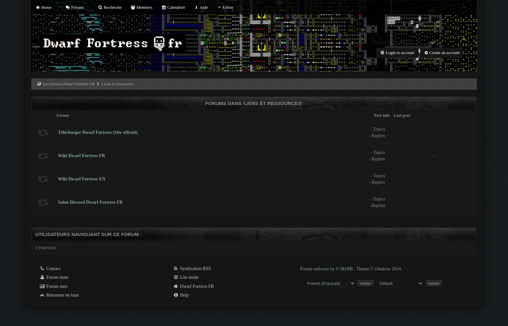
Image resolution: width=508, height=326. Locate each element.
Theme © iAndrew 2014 (378, 268)
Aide (201, 7)
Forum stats (53, 286)
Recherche (110, 7)
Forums (74, 7)
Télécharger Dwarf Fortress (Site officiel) (97, 132)
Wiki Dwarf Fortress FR (81, 155)
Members (142, 7)
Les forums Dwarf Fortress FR (69, 84)
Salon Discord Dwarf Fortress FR (90, 202)
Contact (49, 268)
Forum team (53, 277)
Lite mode (186, 277)
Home (43, 7)
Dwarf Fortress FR (193, 286)
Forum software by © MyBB (327, 268)
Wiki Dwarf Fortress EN (81, 179)
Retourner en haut (59, 295)
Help (181, 295)
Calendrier (173, 7)
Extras (225, 7)
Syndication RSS (192, 268)
